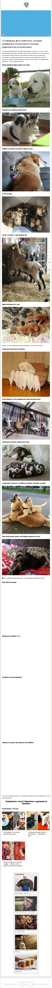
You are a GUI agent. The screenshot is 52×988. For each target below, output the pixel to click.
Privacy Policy (22, 986)
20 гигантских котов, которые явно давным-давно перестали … (25, 892)
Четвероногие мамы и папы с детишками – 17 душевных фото (37, 834)
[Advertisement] (26, 21)
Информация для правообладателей (40, 984)
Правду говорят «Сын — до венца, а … (25, 911)
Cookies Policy (30, 986)
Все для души (21, 982)
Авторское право (25, 984)
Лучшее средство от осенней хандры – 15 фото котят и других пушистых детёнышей (13, 864)
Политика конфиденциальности (11, 984)
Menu (3, 34)
